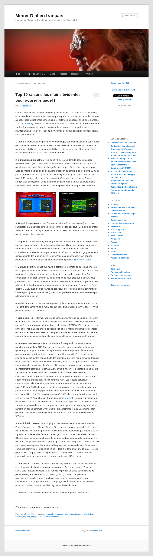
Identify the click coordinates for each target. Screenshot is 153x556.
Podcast (63, 74)
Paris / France (117, 236)
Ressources (76, 74)
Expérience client (119, 220)
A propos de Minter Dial (35, 74)
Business (115, 204)
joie (66, 514)
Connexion (116, 269)
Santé (113, 248)
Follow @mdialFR (124, 100)
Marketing (115, 226)
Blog (18, 74)
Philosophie (116, 239)
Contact (89, 74)
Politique (115, 245)
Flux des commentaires (121, 275)
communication (49, 514)
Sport (27, 514)
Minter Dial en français (39, 15)
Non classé (116, 232)
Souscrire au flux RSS (120, 83)
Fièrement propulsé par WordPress (76, 546)
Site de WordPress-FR (121, 278)
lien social (73, 514)
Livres (52, 74)
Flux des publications (120, 272)
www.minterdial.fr (22, 530)
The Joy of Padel (23, 123)
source (68, 398)
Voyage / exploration (120, 258)
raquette (26, 517)
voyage (34, 517)
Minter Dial (97, 530)
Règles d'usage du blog (121, 285)
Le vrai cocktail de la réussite (124, 143)
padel (80, 514)
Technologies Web (119, 255)
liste (38, 412)
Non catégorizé (117, 229)
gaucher (60, 514)
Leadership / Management (122, 223)
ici (58, 507)
